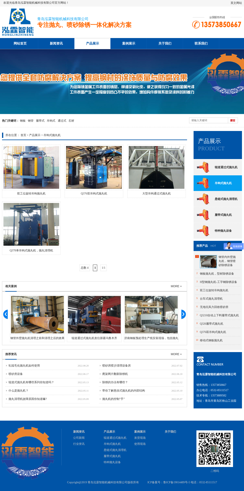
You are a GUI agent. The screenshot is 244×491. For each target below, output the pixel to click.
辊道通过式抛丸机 (216, 167)
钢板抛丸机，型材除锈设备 (217, 273)
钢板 (23, 120)
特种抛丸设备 (214, 230)
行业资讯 (79, 443)
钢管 (31, 120)
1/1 (103, 267)
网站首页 (20, 43)
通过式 (62, 120)
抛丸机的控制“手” (113, 398)
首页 (23, 135)
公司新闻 (79, 437)
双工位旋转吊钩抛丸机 (31, 193)
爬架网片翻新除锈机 (115, 373)
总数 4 (85, 267)
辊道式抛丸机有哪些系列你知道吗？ (31, 382)
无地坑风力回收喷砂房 (214, 307)
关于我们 (164, 43)
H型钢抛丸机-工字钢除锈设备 (218, 282)
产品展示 (92, 43)
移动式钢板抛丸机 (211, 340)
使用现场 (140, 443)
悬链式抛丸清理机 (216, 199)
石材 (71, 120)
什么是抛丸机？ (18, 390)
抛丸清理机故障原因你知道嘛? (28, 398)
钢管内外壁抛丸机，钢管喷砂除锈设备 (227, 261)
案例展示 (128, 43)
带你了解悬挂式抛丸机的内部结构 (123, 390)
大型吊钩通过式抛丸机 (156, 193)
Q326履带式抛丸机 (211, 323)
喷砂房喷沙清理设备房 (116, 365)
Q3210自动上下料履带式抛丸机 (219, 315)
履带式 (40, 120)
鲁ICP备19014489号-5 (176, 482)
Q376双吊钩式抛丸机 (94, 193)
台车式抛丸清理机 (211, 298)
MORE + (176, 286)
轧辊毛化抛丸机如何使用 (24, 365)
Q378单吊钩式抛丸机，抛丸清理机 (31, 250)
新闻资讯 (56, 43)
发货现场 (140, 437)
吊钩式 (51, 120)
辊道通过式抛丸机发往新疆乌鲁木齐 (94, 338)
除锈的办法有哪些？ (115, 382)
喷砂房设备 (16, 373)
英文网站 (236, 2)
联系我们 (201, 43)
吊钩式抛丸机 (52, 135)
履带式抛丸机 (214, 214)
